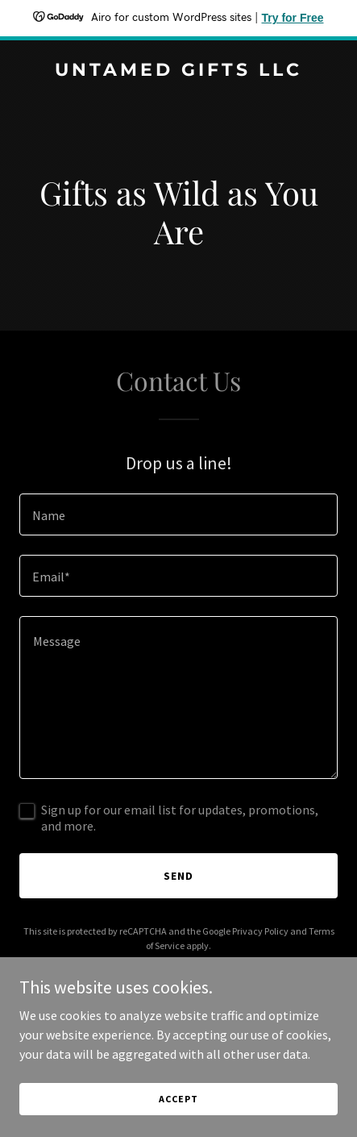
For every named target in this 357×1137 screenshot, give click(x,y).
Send (178, 875)
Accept (178, 1099)
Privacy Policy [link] (260, 931)
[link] (178, 71)
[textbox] (178, 514)
